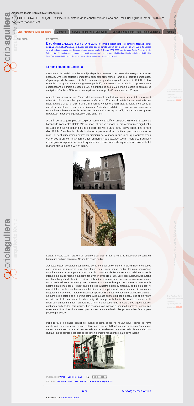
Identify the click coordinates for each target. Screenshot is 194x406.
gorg (59, 56)
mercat (76, 56)
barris (104, 44)
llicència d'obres (80, 50)
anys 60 (86, 53)
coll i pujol (127, 53)
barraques (83, 47)
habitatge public (67, 56)
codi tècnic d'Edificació (114, 53)
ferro (70, 50)
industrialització (115, 44)
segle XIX (99, 50)
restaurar (105, 56)
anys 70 (49, 50)
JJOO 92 (140, 47)
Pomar (148, 44)
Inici (84, 391)
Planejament (71, 47)
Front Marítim (143, 50)
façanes (140, 44)
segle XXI (113, 56)
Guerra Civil (130, 47)
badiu (69, 381)
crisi (133, 53)
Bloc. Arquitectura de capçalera (34, 31)
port (93, 56)
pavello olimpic (85, 56)
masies (91, 50)
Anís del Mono (125, 50)
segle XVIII (109, 50)
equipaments (52, 47)
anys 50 (79, 53)
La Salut (54, 53)
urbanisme (94, 43)
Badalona (53, 43)
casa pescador (80, 381)
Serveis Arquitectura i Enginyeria (89, 31)
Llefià (61, 47)
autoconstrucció (61, 50)
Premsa (169, 31)
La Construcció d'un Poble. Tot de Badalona (136, 31)
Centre (134, 50)
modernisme (129, 44)
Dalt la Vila (119, 47)
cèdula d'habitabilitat (143, 53)
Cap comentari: (75, 377)
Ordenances (71, 53)
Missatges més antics (136, 391)
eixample (102, 47)
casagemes (94, 53)
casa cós (93, 47)
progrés (98, 56)
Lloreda (148, 47)
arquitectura (69, 43)
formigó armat (51, 56)
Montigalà (62, 53)
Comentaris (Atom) (70, 397)
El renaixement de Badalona (64, 66)
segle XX (82, 43)
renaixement (95, 381)
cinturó (101, 53)
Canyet (111, 47)
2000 (117, 50)
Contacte (62, 31)
